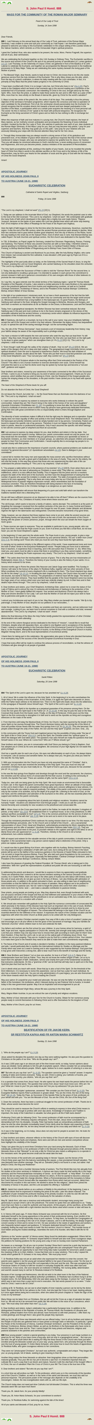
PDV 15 (76, 827)
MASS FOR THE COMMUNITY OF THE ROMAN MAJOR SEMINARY (47, 14)
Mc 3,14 (34, 816)
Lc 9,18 (34, 1052)
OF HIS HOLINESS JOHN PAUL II (20, 176)
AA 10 (57, 450)
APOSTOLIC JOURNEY (14, 171)
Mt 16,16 (11, 1095)
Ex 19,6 (24, 812)
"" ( (17, 1073)
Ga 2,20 (78, 86)
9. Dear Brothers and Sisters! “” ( (34, 955)
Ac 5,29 (42, 1304)
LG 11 (4, 64)
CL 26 (38, 405)
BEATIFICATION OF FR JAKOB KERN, (47, 1030)
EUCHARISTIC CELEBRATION (47, 185)
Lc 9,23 (85, 1126)
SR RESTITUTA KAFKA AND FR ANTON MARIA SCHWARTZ (47, 1034)
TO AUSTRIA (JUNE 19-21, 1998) (19, 181)
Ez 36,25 (66, 726)
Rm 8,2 (32, 735)
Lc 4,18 (64, 693)
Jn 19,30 (52, 711)
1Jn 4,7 (71, 955)
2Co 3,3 (5, 540)
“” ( (31, 693)
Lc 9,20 (36, 1073)
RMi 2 (21, 560)
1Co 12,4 (73, 778)
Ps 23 (41, 210)
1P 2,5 (37, 814)
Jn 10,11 (24, 573)
